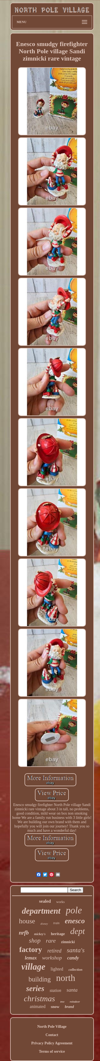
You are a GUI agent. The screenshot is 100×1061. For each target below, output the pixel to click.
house (27, 921)
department (41, 911)
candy (73, 958)
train (56, 923)
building (40, 979)
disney (44, 923)
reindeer (75, 1001)
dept (77, 931)
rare (51, 940)
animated (38, 1006)
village (33, 967)
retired (54, 951)
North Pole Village (52, 1027)
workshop (52, 958)
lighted (57, 969)
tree (62, 1001)
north (65, 978)
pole (74, 910)
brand (69, 1007)
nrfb (24, 932)
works (60, 902)
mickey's (40, 934)
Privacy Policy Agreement (51, 1043)
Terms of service (52, 1051)
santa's (75, 950)
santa (72, 990)
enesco (75, 921)
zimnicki (68, 942)
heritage (58, 934)
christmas (39, 998)
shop (35, 940)
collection (75, 970)
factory (30, 949)
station (55, 990)
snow (55, 1006)
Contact (52, 1035)
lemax (31, 958)
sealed (45, 901)
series (35, 988)
